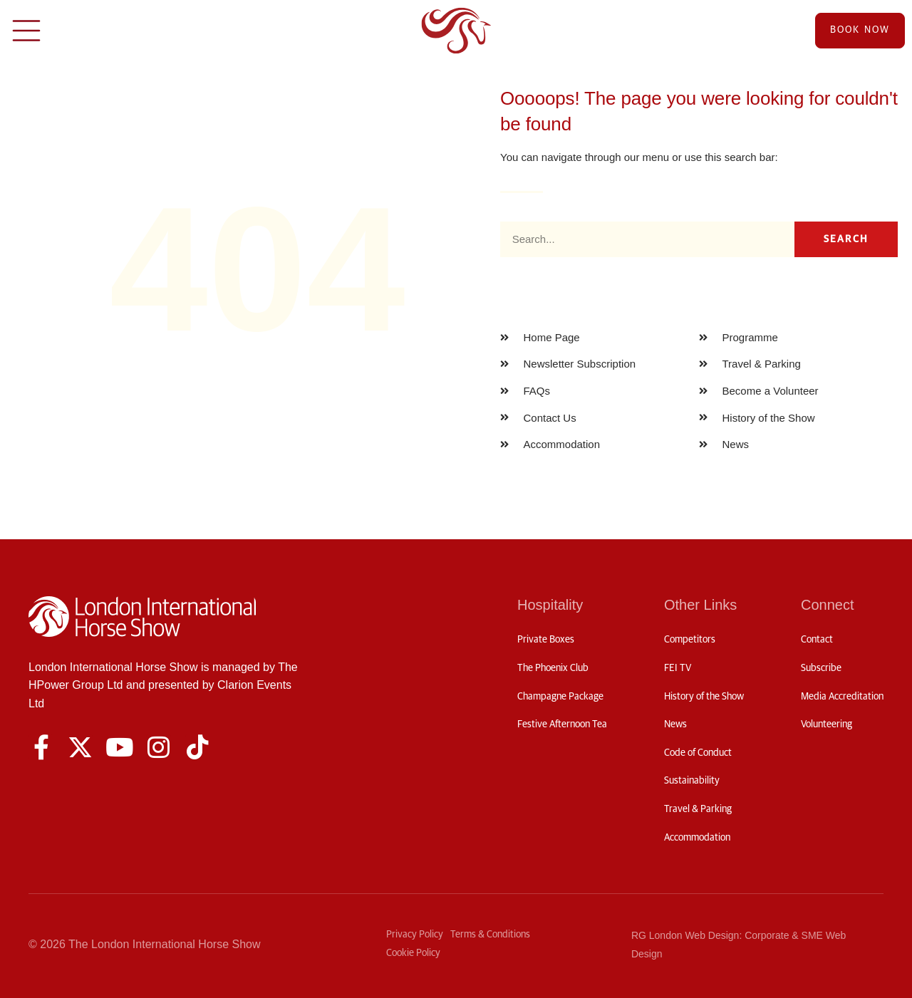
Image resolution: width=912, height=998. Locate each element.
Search (846, 239)
